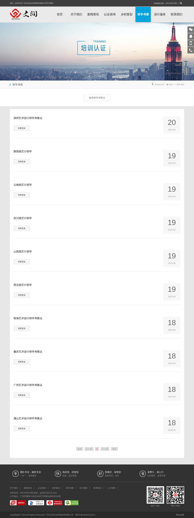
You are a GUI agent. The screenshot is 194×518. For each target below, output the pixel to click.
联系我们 (176, 14)
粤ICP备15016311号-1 (85, 515)
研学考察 (143, 14)
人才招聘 (111, 488)
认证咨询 (110, 14)
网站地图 (180, 515)
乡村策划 (126, 14)
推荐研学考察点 (97, 97)
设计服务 (160, 14)
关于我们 (76, 14)
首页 (60, 14)
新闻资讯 (93, 14)
